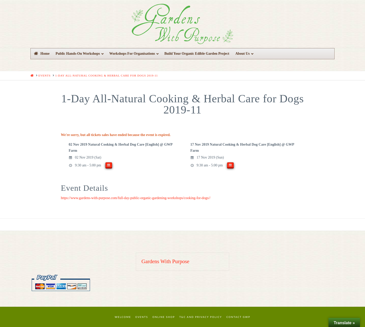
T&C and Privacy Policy (200, 316)
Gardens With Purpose (165, 261)
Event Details (84, 188)
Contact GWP (238, 316)
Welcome (123, 316)
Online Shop (163, 316)
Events (142, 316)
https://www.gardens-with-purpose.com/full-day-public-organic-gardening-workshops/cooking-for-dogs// (135, 198)
